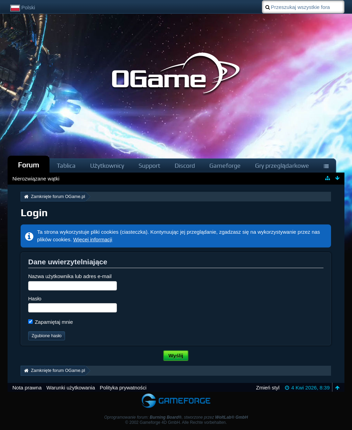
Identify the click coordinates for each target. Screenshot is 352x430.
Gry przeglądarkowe (282, 165)
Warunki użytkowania (70, 387)
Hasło (34, 298)
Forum (28, 165)
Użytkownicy (107, 165)
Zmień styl (267, 387)
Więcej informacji (92, 239)
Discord (185, 165)
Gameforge (225, 165)
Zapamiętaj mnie (50, 322)
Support (149, 165)
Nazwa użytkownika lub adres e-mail (70, 276)
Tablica (66, 165)
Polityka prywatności (123, 387)
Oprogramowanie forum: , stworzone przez (176, 417)
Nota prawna (27, 387)
